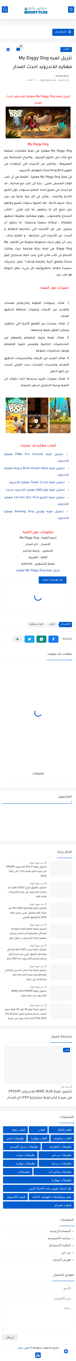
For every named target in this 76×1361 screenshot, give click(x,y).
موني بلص (23, 1348)
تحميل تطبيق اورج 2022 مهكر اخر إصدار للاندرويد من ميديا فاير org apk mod (27, 892)
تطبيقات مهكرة (25, 1163)
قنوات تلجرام (63, 1205)
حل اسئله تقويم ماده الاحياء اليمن (50, 1188)
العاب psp (18, 1130)
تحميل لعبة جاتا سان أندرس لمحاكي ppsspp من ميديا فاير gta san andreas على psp (26, 975)
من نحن (66, 1252)
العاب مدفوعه (62, 1138)
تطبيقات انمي (15, 1138)
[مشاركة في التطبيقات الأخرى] (17, 639)
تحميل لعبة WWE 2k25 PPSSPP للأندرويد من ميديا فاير (29, 993)
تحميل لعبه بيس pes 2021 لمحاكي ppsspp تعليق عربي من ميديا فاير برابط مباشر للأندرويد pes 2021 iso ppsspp (27, 955)
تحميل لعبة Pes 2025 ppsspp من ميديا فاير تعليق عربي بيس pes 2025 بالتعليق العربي (27, 913)
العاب (66, 49)
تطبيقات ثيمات (25, 1155)
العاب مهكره (36, 624)
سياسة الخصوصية (59, 1238)
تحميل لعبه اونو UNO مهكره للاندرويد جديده (35, 490)
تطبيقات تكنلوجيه (60, 1146)
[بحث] (5, 9)
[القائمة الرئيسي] (71, 9)
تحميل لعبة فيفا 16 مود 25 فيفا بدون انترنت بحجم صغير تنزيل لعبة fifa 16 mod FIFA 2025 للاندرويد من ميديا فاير (25, 1015)
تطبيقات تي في (61, 1155)
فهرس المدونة (62, 1259)
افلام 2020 (64, 1130)
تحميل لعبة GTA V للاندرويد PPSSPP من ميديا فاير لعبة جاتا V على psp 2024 (26, 872)
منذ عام (65, 1086)
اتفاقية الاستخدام (60, 1245)
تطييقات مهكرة (61, 1180)
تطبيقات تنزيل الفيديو (24, 1146)
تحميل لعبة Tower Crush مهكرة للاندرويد (37, 482)
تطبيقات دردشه (61, 1163)
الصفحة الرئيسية (60, 1231)
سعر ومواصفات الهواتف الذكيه (51, 1196)
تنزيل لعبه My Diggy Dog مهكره (38, 570)
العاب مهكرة (39, 1138)
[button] (53, 639)
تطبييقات (24, 1171)
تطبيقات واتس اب (59, 1171)
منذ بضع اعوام (37, 862)
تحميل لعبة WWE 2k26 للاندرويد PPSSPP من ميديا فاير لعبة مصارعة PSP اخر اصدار (39, 1095)
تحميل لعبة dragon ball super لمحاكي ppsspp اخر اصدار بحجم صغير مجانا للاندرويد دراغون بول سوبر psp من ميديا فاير (28, 934)
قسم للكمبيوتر (16, 1196)
